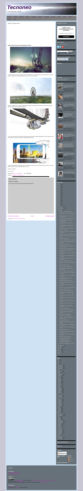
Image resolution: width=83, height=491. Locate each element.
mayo (60, 352)
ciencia (59, 376)
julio (60, 348)
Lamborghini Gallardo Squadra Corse (66, 290)
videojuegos (60, 436)
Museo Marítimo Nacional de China (65, 280)
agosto (60, 347)
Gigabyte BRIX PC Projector (64, 244)
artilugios (59, 371)
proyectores (60, 415)
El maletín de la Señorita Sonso (63, 78)
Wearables (60, 438)
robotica (59, 419)
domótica (60, 384)
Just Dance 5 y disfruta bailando (65, 315)
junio (60, 350)
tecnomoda (60, 429)
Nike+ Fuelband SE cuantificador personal (67, 248)
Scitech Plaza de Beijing (63, 238)
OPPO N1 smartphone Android (65, 289)
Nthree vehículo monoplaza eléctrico (66, 266)
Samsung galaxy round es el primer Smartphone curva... (65, 278)
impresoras (60, 395)
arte (59, 369)
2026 (59, 184)
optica (59, 412)
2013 (59, 205)
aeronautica (60, 365)
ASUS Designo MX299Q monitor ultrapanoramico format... (65, 341)
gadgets (59, 391)
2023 (59, 189)
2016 (59, 200)
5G (58, 361)
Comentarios (61, 454)
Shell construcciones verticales (65, 314)
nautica (59, 409)
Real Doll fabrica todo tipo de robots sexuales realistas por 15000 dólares (68, 95)
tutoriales (60, 433)
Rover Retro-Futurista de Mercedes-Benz (67, 287)
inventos (59, 399)
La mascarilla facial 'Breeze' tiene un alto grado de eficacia (69, 173)
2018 (59, 197)
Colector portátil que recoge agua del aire (67, 270)
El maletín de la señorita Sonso (14, 472)
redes (59, 416)
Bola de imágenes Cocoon (64, 320)
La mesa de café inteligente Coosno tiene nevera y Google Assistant (69, 105)
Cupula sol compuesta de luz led (65, 260)
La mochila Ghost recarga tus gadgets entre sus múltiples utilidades (68, 154)
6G (58, 362)
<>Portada (10, 486)
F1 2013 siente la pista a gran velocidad (66, 309)
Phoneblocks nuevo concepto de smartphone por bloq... (65, 339)
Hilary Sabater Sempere (18, 480)
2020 (59, 194)
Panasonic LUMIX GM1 (63, 229)
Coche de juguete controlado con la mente (67, 218)
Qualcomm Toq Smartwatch (64, 308)
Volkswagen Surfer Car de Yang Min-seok (67, 234)
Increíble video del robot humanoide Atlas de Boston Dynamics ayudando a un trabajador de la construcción (68, 145)
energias (59, 388)
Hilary (71, 457)
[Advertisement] (31, 34)
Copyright (17, 487)
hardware (60, 392)
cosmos (59, 381)
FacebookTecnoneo (63, 44)
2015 (59, 202)
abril (60, 353)
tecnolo (59, 428)
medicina (59, 402)
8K (58, 364)
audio (59, 372)
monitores (60, 405)
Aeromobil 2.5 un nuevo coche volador (66, 228)
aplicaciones (60, 366)
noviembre (61, 208)
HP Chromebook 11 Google (64, 265)
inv (58, 398)
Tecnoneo (19, 7)
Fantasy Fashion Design (61, 79)
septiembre (61, 345)
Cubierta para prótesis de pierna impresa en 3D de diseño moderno (69, 86)
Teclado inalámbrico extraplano (65, 336)
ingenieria (21, 175)
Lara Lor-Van (72, 459)
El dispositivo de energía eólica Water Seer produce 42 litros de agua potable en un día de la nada (69, 126)
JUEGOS (9, 19)
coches (59, 378)
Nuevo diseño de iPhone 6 (64, 329)
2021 (59, 192)
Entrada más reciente (13, 216)
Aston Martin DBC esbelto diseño (65, 211)
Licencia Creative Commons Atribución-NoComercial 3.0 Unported (44, 480)
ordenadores (60, 414)
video (59, 435)
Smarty (14, 19)
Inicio (32, 216)
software (59, 423)
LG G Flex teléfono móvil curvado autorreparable (65, 221)
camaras (59, 375)
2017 (59, 199)
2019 (59, 195)
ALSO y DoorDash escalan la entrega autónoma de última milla (68, 163)
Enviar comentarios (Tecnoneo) (19, 218)
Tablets (59, 425)
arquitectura (14, 175)
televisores (60, 431)
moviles (59, 408)
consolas (59, 379)
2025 (59, 185)
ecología (59, 386)
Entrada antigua (50, 216)
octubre (60, 210)
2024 (59, 187)
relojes (59, 418)
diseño (18, 175)
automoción (60, 374)
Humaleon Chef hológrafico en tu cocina (66, 343)
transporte (60, 432)
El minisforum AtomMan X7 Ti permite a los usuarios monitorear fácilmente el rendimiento (69, 115)
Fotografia (60, 389)
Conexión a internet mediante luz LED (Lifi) (67, 239)
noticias (59, 411)
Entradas (60, 452)
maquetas (60, 401)
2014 (59, 203)
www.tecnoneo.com (21, 481)
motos (59, 406)
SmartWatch (60, 422)
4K (58, 359)
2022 (59, 190)
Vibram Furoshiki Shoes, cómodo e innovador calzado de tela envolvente (69, 135)
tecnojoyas (60, 426)
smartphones (60, 421)
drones (59, 385)
